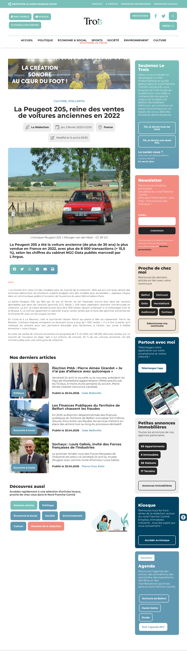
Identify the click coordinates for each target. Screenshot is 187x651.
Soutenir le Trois (93, 43)
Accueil (27, 40)
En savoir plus (146, 161)
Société (113, 40)
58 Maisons (148, 462)
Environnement (136, 40)
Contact (97, 4)
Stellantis (76, 101)
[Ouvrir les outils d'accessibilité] (183, 517)
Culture (159, 40)
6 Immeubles (150, 454)
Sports (97, 40)
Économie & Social (72, 40)
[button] (14, 269)
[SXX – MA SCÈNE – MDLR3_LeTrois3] (69, 88)
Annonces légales (165, 4)
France (108, 127)
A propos (112, 4)
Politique (45, 40)
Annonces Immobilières (136, 4)
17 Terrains (148, 471)
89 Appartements (153, 446)
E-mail (142, 215)
